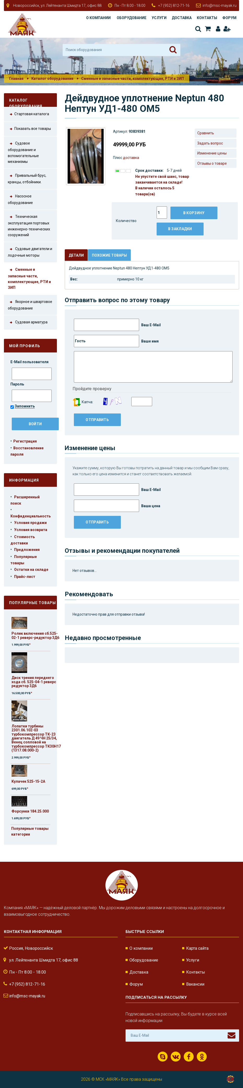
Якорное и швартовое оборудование (30, 304)
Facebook (189, 1057)
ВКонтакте (175, 1057)
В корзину (194, 213)
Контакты (207, 18)
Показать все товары (29, 129)
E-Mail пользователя (29, 362)
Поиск (198, 29)
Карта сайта (197, 948)
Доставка (182, 18)
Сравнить (205, 133)
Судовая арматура (28, 322)
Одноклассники (202, 1057)
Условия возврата (30, 530)
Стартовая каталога (28, 114)
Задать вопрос (210, 143)
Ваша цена (117, 506)
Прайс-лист (24, 577)
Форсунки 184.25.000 (30, 811)
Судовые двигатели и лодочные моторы (30, 251)
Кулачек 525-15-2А (28, 781)
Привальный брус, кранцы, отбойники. (27, 178)
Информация (24, 480)
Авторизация (218, 29)
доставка (131, 158)
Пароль (17, 384)
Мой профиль (24, 346)
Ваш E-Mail (117, 325)
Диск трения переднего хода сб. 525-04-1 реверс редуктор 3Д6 (33, 682)
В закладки (180, 229)
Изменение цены (212, 153)
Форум (229, 18)
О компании (98, 18)
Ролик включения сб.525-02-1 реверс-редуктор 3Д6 (35, 635)
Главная (16, 78)
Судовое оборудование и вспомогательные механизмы (23, 152)
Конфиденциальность (30, 516)
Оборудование (131, 18)
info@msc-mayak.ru (219, 5)
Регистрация (226, 29)
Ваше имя (116, 341)
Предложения (27, 550)
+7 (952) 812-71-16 (173, 5)
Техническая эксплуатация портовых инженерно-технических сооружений (29, 225)
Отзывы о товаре (212, 163)
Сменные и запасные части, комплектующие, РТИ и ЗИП (132, 78)
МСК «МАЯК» (108, 1079)
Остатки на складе (31, 569)
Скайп (162, 1057)
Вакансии (195, 984)
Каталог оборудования (52, 78)
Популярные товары (32, 603)
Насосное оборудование (20, 199)
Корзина (208, 29)
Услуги (159, 18)
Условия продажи (30, 523)
